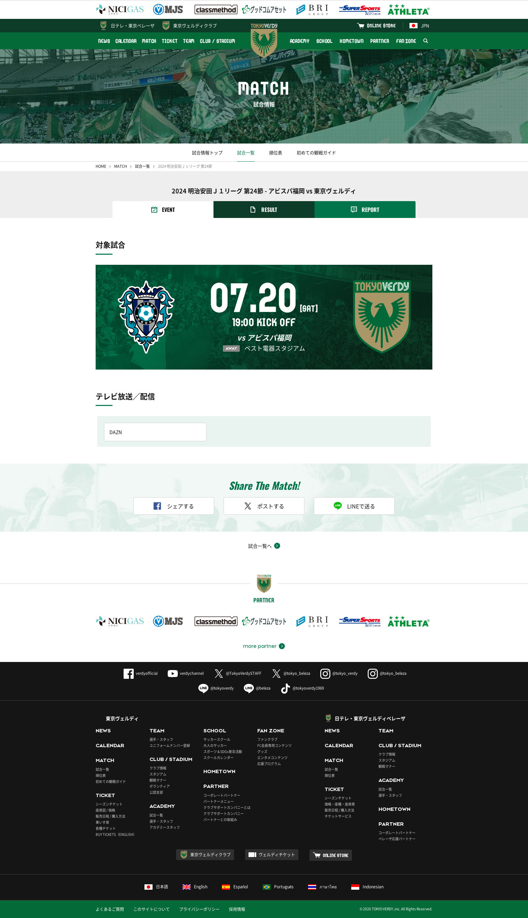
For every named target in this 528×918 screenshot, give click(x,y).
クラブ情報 (158, 767)
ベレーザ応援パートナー (397, 838)
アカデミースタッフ (165, 827)
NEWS (104, 40)
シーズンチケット (109, 803)
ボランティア (160, 786)
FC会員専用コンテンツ (274, 745)
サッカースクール (216, 739)
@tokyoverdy (216, 688)
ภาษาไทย (322, 887)
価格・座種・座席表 (340, 803)
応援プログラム (269, 763)
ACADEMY (299, 40)
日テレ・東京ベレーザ (133, 25)
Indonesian (367, 887)
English (195, 887)
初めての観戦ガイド (316, 152)
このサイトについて (151, 909)
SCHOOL (325, 40)
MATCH (149, 40)
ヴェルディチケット (277, 855)
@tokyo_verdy (339, 673)
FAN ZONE (406, 40)
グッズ (262, 751)
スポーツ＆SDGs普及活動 (222, 751)
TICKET (169, 40)
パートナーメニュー (218, 801)
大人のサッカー (215, 745)
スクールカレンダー (218, 757)
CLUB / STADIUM (217, 40)
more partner (259, 646)
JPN (419, 25)
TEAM (189, 40)
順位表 (275, 152)
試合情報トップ (207, 152)
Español (235, 887)
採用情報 (237, 909)
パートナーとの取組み (220, 819)
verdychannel (186, 673)
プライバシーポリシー (199, 909)
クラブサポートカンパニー (223, 813)
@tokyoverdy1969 (302, 688)
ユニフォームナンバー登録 (170, 745)
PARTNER (379, 40)
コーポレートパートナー (221, 795)
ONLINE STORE (381, 25)
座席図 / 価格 (105, 810)
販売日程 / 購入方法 (110, 816)
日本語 (156, 887)
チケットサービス (338, 816)
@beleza (257, 688)
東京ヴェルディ (122, 718)
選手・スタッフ (161, 739)
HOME (101, 166)
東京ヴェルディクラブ (195, 25)
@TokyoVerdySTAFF (237, 673)
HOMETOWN (351, 40)
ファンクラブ (267, 739)
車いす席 (102, 822)
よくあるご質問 (110, 909)
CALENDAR (126, 40)
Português (278, 887)
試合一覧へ (260, 545)
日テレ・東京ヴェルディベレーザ (370, 718)
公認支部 (156, 792)
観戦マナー (158, 780)
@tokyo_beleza (290, 673)
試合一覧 (246, 152)
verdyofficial (141, 673)
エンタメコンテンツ (272, 757)
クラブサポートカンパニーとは (227, 807)
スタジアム (158, 774)
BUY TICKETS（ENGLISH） (116, 834)
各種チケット (106, 828)
